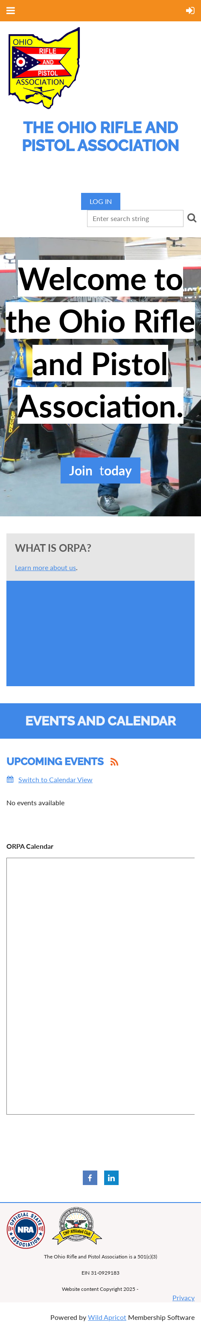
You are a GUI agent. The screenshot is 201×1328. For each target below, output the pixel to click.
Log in (101, 201)
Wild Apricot (107, 1317)
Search (191, 217)
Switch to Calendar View (55, 779)
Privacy (183, 1297)
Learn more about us (45, 567)
